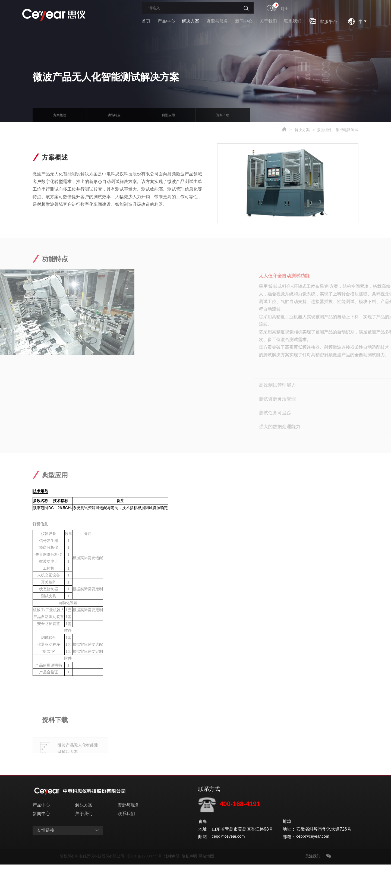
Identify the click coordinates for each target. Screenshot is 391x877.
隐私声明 (190, 868)
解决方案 (190, 21)
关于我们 (268, 21)
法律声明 (173, 868)
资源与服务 (217, 21)
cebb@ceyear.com (314, 849)
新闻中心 (244, 21)
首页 (146, 21)
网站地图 (206, 868)
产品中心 (166, 21)
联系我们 (292, 21)
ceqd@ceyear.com (230, 849)
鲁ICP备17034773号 (145, 868)
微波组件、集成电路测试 (337, 130)
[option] (316, 183)
